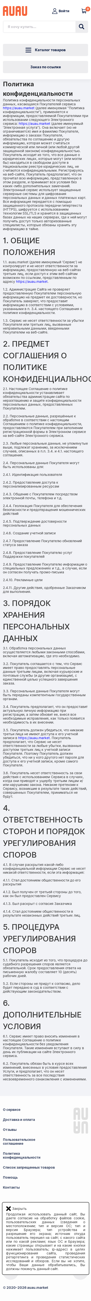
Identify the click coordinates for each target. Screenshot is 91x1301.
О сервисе (11, 1110)
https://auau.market (18, 108)
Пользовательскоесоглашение (19, 1141)
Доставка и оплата (19, 1120)
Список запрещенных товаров (29, 1167)
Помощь (10, 1177)
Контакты (11, 1187)
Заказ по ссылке (45, 67)
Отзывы (10, 1130)
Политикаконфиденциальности (22, 1155)
